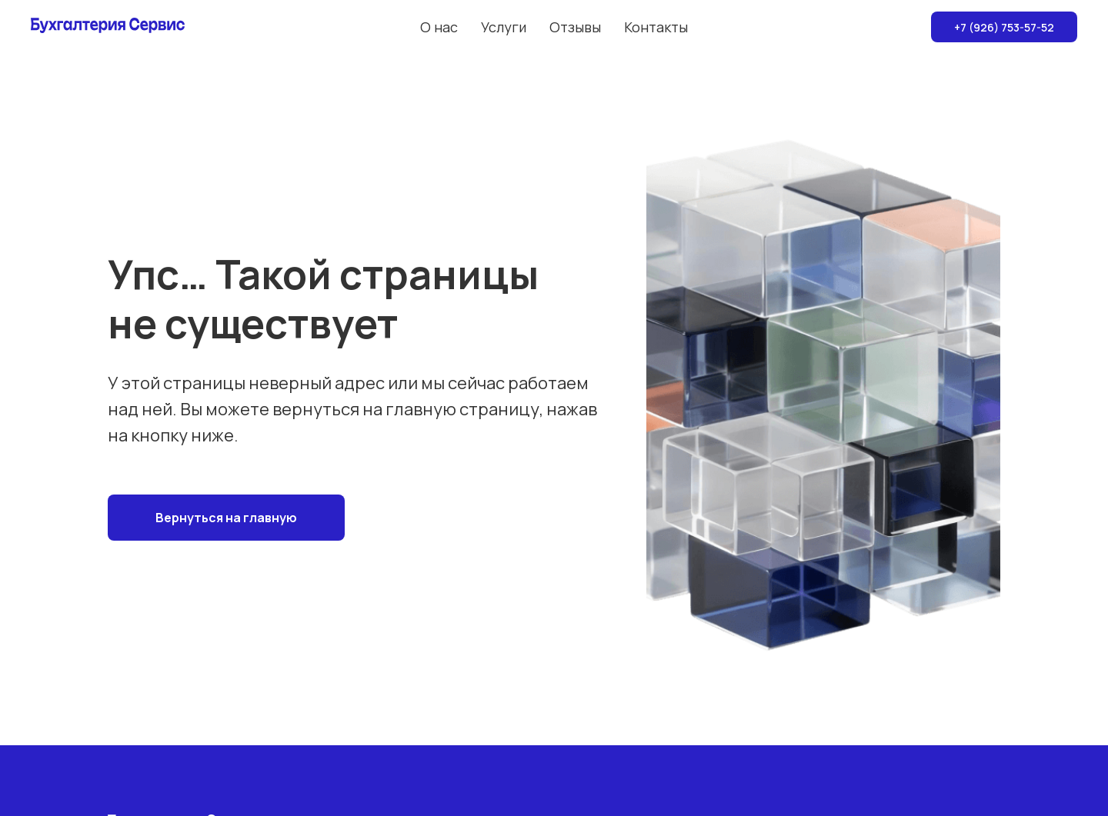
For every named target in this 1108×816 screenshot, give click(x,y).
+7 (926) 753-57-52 (1004, 27)
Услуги (503, 27)
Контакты (656, 27)
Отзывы (575, 27)
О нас (439, 27)
